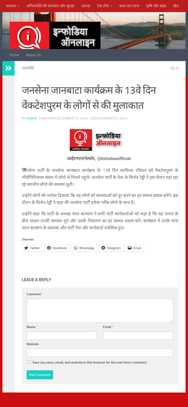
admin (32, 118)
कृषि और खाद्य (156, 6)
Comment (35, 294)
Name (32, 327)
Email (108, 327)
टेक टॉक (103, 6)
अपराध (11, 6)
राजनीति (28, 68)
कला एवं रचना (129, 6)
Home (14, 55)
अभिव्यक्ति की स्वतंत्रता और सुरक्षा (50, 6)
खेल (176, 6)
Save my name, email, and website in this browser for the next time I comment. (89, 362)
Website (33, 344)
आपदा (85, 6)
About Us (33, 55)
